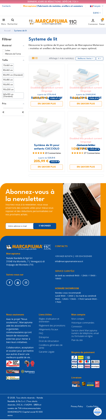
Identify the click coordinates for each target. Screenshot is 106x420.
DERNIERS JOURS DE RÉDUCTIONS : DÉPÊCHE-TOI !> (53, 2)
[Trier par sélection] (85, 59)
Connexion (76, 327)
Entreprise (44, 337)
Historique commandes (82, 323)
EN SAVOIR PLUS (47, 104)
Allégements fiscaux (48, 330)
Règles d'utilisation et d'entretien (49, 321)
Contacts (6, 6)
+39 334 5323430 (83, 256)
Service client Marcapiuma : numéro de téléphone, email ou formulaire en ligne (85, 334)
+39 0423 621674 (63, 256)
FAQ (41, 333)
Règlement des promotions (52, 326)
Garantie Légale (46, 352)
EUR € (97, 13)
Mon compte (77, 319)
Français (97, 6)
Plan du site (77, 340)
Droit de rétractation (49, 341)
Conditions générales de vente (51, 347)
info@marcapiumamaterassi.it (69, 261)
